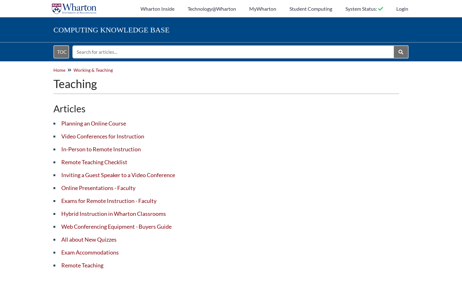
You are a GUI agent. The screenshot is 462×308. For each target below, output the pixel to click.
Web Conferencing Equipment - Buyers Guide (116, 226)
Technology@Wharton (212, 9)
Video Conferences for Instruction (102, 136)
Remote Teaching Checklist (94, 162)
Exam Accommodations (90, 252)
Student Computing (310, 9)
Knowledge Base (111, 30)
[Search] (401, 52)
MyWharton (262, 9)
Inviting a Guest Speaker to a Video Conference (118, 174)
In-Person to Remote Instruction (101, 149)
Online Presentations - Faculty (98, 187)
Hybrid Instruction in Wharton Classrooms (113, 213)
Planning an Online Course (93, 123)
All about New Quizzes (89, 239)
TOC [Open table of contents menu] (62, 52)
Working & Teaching (93, 70)
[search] (233, 52)
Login (402, 9)
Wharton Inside (157, 9)
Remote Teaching (82, 265)
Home (59, 70)
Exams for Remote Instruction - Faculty (109, 200)
